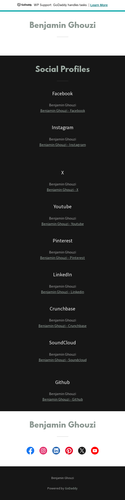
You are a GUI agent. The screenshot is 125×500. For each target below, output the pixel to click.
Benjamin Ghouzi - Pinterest (62, 257)
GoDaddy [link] (71, 488)
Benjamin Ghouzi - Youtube (62, 223)
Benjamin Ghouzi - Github (62, 399)
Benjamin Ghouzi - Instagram (62, 144)
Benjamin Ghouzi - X (62, 189)
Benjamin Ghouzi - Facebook (62, 110)
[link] (30, 451)
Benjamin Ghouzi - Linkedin (62, 291)
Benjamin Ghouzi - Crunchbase (62, 325)
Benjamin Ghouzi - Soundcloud (63, 359)
